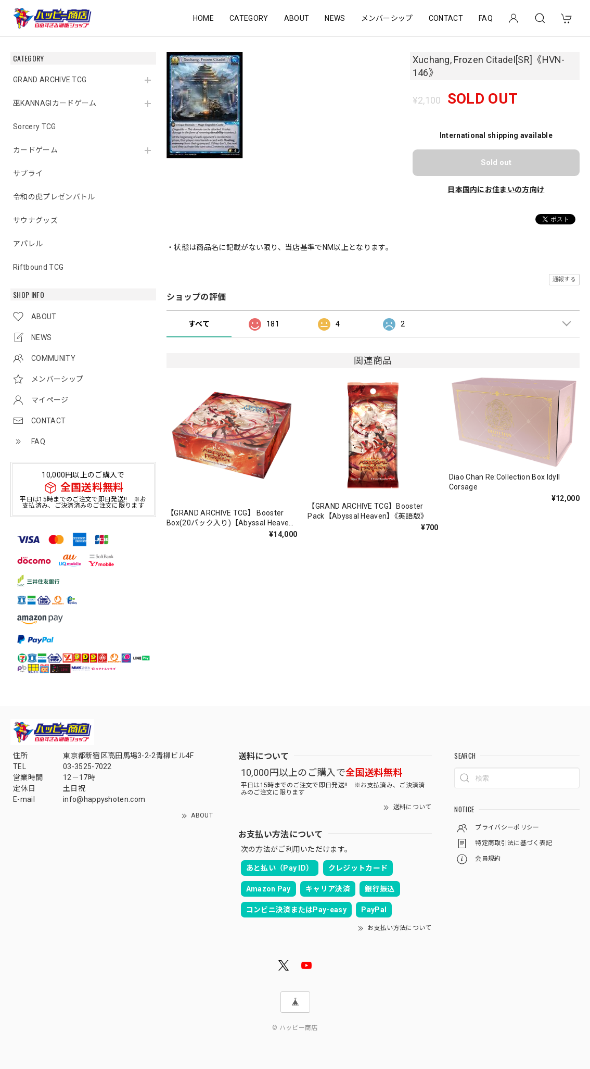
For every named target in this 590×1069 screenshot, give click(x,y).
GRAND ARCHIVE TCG (49, 80)
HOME (203, 18)
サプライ (28, 173)
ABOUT (297, 18)
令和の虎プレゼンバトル (54, 197)
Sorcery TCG (34, 126)
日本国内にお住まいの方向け (495, 189)
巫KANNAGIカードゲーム (54, 103)
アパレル (28, 244)
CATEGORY (248, 18)
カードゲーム (35, 150)
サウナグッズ (35, 220)
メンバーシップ (387, 18)
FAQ (486, 18)
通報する (564, 279)
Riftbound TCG (38, 267)
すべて (199, 324)
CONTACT (446, 18)
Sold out (496, 162)
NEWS (335, 18)
